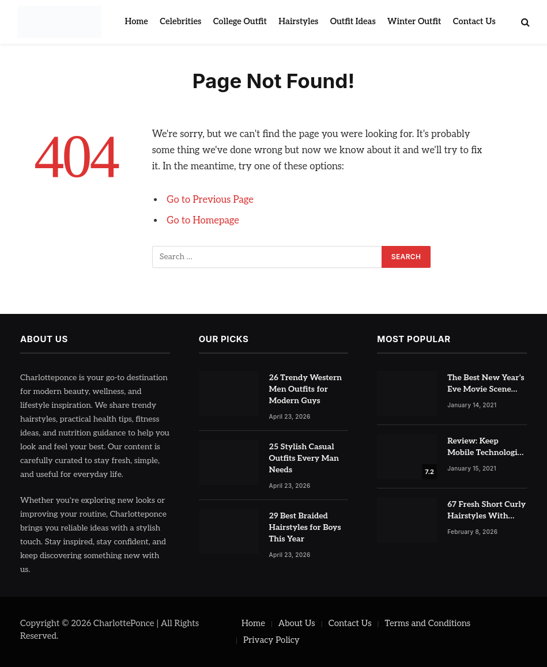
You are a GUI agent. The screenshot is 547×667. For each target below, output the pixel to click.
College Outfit (240, 21)
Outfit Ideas (353, 21)
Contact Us (474, 21)
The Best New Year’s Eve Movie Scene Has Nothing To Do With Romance (486, 384)
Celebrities (180, 21)
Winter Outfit (414, 21)
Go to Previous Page (210, 200)
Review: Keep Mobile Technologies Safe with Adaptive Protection (486, 447)
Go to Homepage (203, 220)
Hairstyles (298, 21)
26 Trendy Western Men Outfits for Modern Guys (305, 389)
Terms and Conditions (427, 623)
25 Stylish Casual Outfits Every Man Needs (304, 458)
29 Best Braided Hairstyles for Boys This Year (305, 527)
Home (136, 21)
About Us (296, 623)
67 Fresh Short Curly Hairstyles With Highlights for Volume (486, 510)
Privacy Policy (271, 640)
